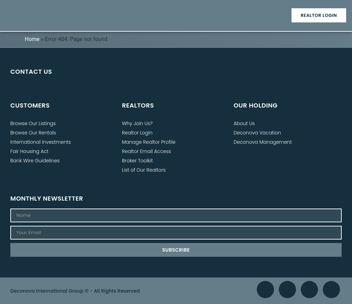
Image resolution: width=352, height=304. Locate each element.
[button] (176, 15)
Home (32, 39)
